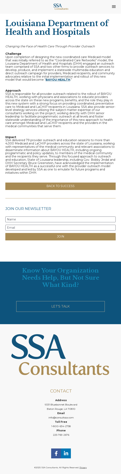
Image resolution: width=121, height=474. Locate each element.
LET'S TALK (60, 306)
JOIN (60, 236)
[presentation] (60, 249)
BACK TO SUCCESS (60, 186)
